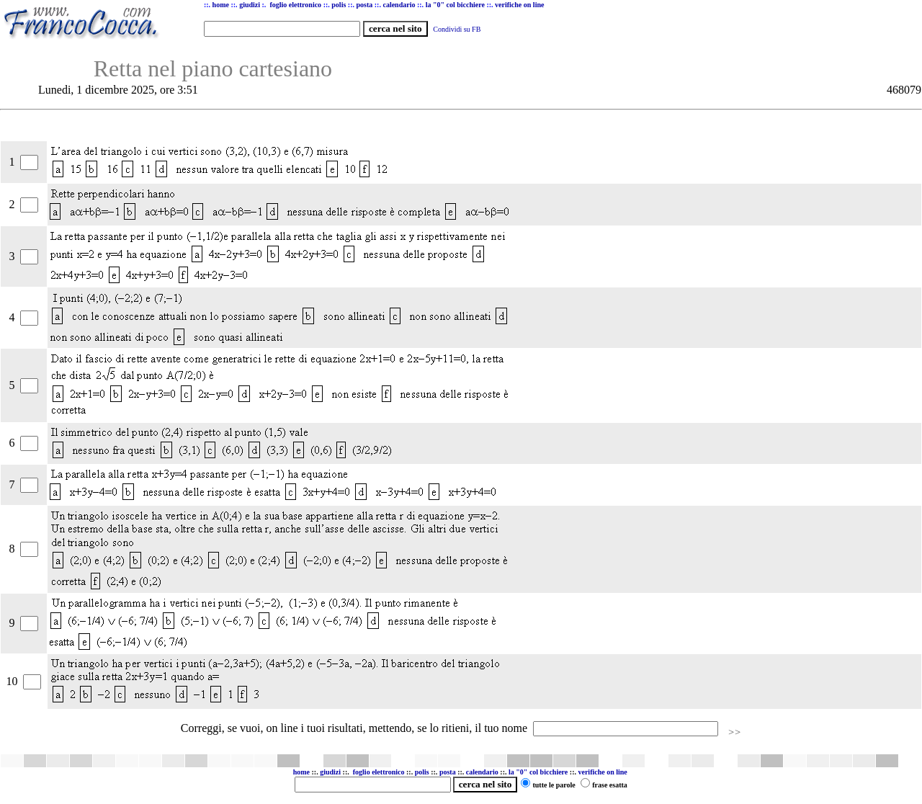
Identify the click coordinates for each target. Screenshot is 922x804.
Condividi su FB (456, 29)
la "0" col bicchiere (538, 772)
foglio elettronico (379, 772)
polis (422, 772)
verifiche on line (602, 772)
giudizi (249, 5)
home (301, 772)
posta (447, 772)
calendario (482, 772)
